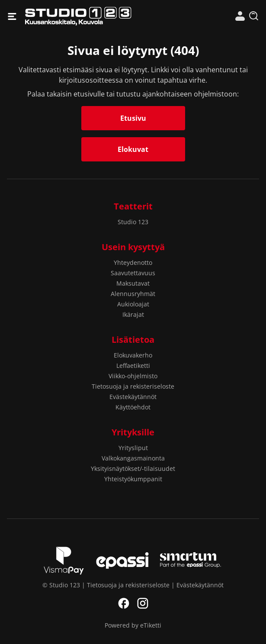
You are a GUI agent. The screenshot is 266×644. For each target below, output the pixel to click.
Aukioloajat (133, 304)
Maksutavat (133, 283)
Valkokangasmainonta (133, 458)
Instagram (143, 603)
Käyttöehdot (133, 407)
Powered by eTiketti (133, 625)
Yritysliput (133, 448)
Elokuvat (133, 149)
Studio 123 (79, 16)
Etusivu (133, 118)
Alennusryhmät (133, 294)
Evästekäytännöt (133, 397)
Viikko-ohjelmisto (133, 376)
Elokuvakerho (133, 355)
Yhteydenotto (133, 262)
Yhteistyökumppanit (133, 479)
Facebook (124, 603)
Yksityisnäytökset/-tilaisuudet (133, 468)
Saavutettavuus (133, 273)
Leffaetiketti (133, 365)
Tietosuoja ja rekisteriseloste (133, 386)
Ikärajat (133, 314)
